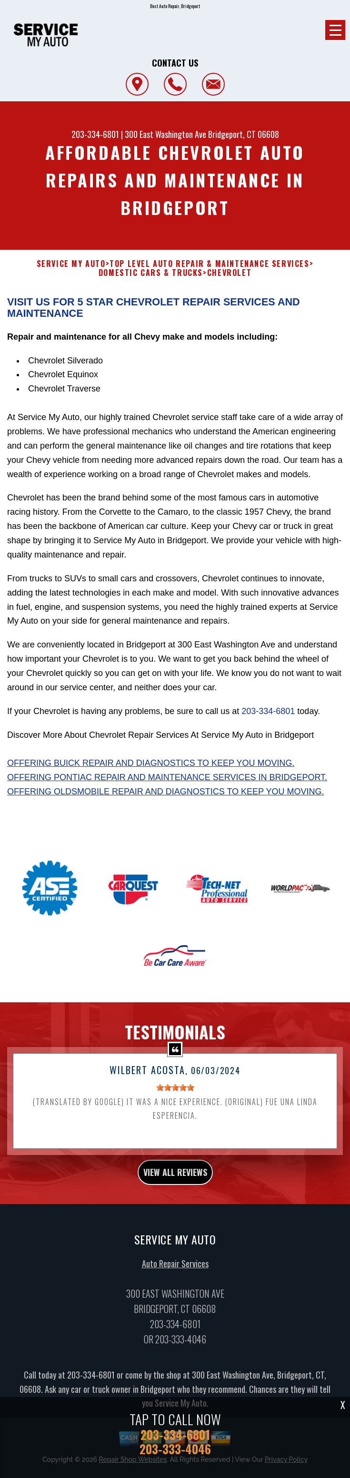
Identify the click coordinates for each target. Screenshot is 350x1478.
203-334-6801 (95, 134)
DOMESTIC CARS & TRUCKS (151, 272)
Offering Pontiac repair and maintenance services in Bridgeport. (167, 785)
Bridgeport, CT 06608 (243, 134)
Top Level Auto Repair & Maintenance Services (209, 263)
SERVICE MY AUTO (71, 263)
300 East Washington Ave (165, 134)
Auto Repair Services (175, 1271)
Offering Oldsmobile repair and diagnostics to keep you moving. (165, 799)
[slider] (175, 1095)
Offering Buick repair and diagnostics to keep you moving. (150, 770)
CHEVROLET (229, 272)
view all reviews (175, 1180)
